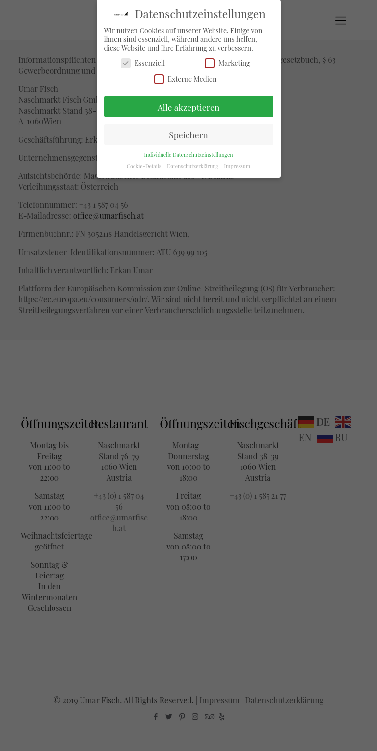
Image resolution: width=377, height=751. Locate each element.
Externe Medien (185, 79)
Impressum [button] (237, 166)
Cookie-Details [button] (144, 166)
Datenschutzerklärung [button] (193, 166)
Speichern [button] (188, 134)
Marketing (227, 63)
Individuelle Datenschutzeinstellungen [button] (188, 154)
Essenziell (143, 63)
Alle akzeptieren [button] (189, 107)
